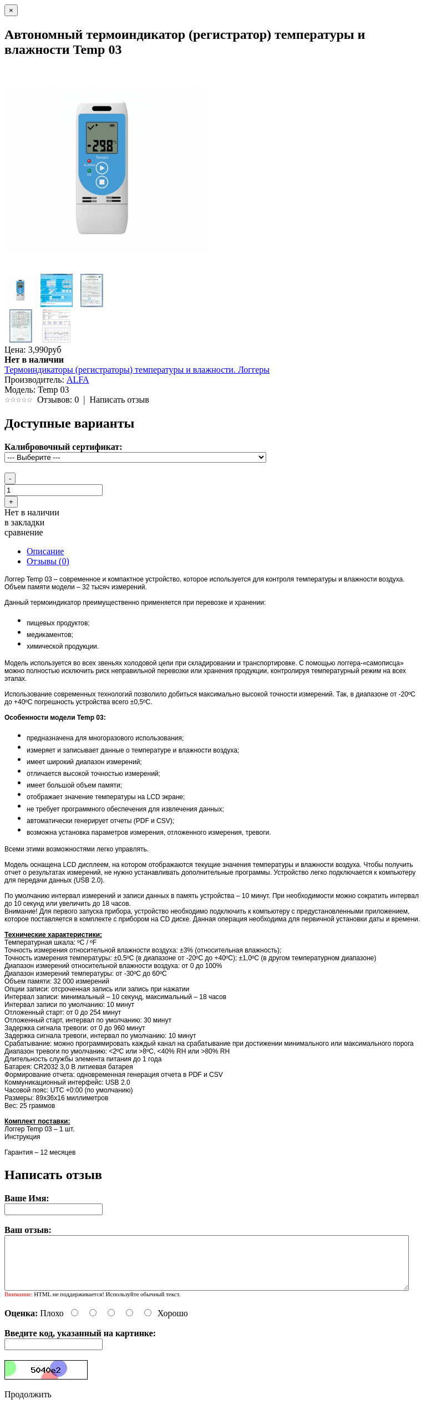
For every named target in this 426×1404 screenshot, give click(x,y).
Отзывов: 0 (58, 399)
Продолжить (28, 1394)
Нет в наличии (31, 512)
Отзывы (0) (48, 561)
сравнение (23, 532)
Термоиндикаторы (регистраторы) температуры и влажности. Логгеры (137, 369)
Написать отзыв (119, 399)
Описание (45, 551)
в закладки (24, 522)
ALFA (78, 379)
